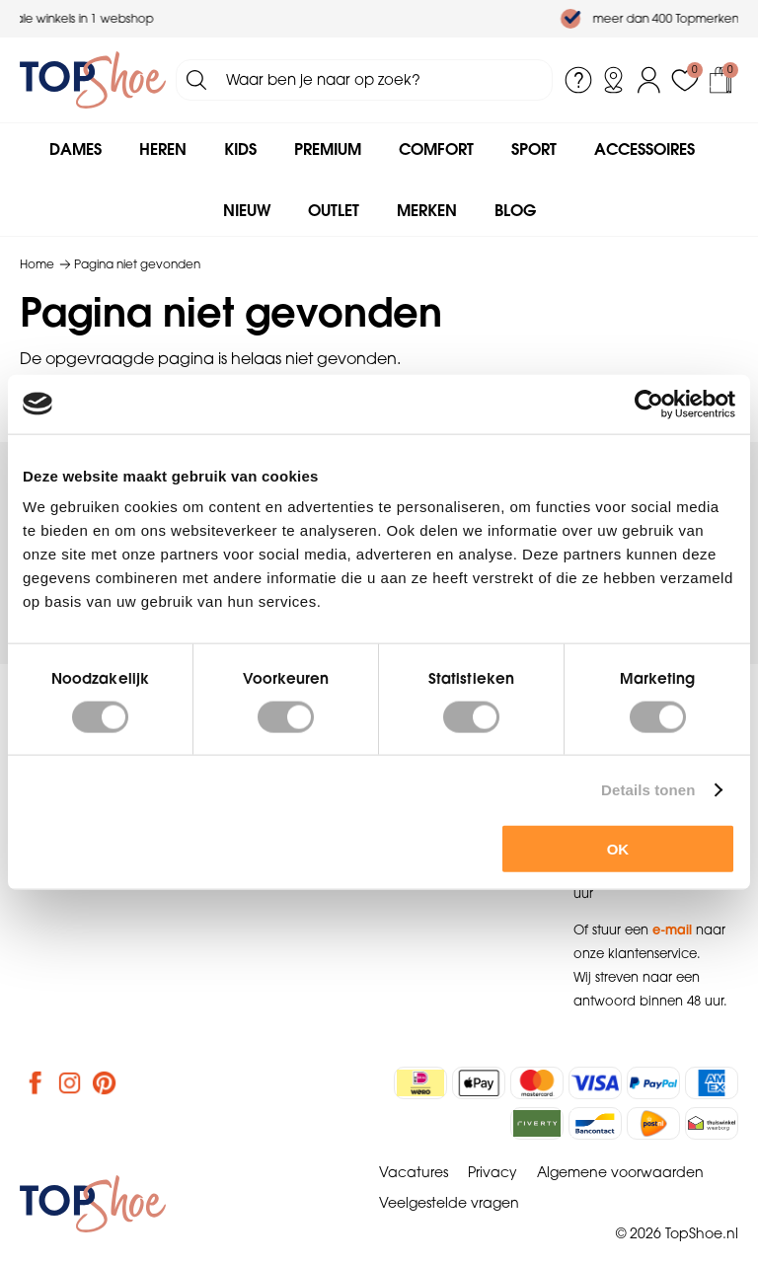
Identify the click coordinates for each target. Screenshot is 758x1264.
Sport (534, 149)
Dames (75, 149)
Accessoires (644, 149)
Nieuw (246, 210)
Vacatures (413, 1172)
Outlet (333, 210)
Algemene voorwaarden (620, 1172)
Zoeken (196, 80)
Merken (427, 210)
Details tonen (648, 789)
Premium (327, 149)
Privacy (492, 1172)
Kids (240, 149)
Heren (163, 149)
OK (618, 849)
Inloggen (649, 80)
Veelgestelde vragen (449, 1203)
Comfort (436, 149)
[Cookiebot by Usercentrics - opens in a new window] (649, 403)
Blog (515, 210)
